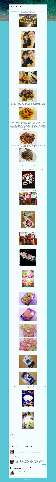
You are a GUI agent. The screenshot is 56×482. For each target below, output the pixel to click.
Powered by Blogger (28, 479)
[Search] (46, 2)
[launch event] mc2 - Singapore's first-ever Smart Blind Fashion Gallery (21, 446)
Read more (44, 454)
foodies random (14, 436)
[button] (45, 6)
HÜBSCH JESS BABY (15, 2)
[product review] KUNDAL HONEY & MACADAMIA (18, 457)
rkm (18, 436)
